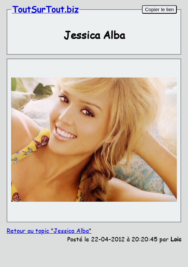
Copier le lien (159, 9)
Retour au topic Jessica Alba (49, 230)
